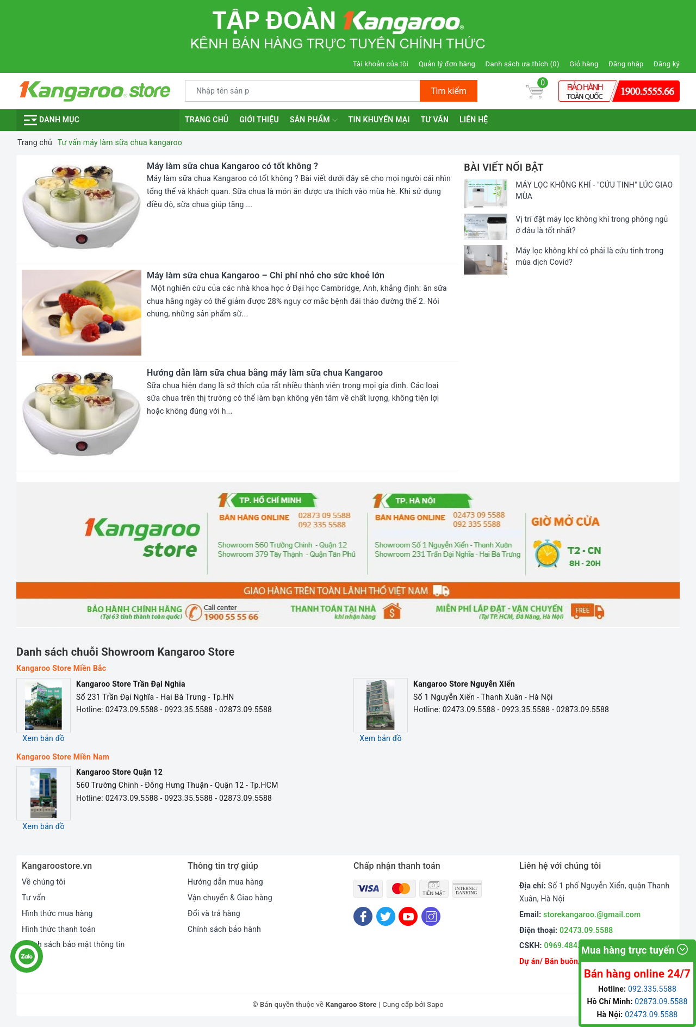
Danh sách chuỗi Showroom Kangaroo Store (125, 651)
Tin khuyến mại (379, 119)
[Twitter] (385, 916)
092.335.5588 (652, 989)
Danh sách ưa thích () (523, 64)
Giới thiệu (259, 119)
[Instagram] (430, 916)
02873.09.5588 (661, 1001)
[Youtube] (408, 916)
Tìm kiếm (449, 91)
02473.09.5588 (586, 930)
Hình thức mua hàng (57, 913)
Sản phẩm (314, 120)
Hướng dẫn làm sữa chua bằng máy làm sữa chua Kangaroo (265, 373)
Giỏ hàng (583, 64)
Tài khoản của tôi (380, 64)
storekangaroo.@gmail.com (592, 914)
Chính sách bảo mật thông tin (73, 944)
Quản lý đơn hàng (447, 64)
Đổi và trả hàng (214, 913)
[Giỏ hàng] (534, 91)
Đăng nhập (625, 64)
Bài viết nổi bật (503, 167)
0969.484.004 (568, 945)
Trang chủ (206, 119)
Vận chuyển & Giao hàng (230, 897)
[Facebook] (362, 916)
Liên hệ (473, 119)
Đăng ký (667, 64)
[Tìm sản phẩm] (302, 91)
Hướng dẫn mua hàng (225, 881)
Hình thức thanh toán (59, 929)
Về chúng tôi (43, 881)
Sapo (435, 1004)
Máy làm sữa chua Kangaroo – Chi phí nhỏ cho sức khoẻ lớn (265, 275)
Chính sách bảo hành (224, 929)
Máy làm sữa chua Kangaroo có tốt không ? (232, 166)
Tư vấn (435, 119)
